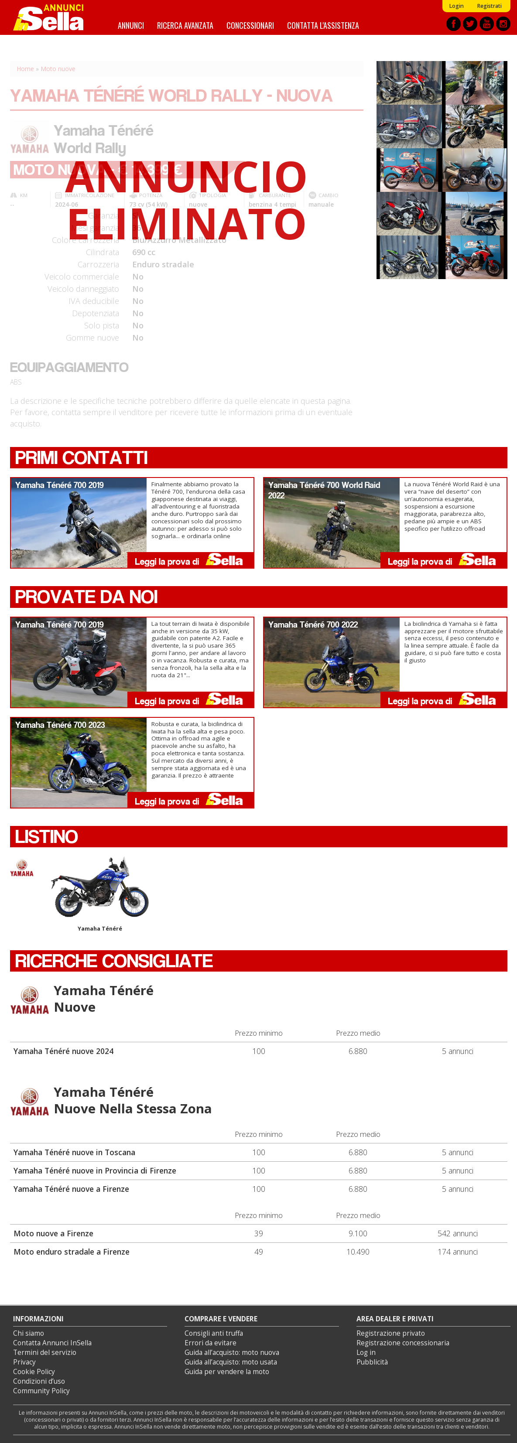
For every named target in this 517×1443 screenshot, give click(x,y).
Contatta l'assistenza (323, 25)
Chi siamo (28, 1333)
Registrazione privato (390, 1333)
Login (456, 6)
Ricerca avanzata (185, 25)
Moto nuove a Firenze (53, 1233)
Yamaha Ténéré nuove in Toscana (74, 1152)
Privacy (24, 1362)
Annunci (131, 25)
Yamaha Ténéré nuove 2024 (63, 1051)
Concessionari (250, 25)
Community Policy (41, 1390)
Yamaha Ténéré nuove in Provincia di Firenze (95, 1170)
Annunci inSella (53, 17)
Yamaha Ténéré (100, 894)
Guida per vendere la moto (227, 1371)
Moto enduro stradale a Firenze (72, 1251)
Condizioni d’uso (39, 1381)
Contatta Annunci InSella (52, 1342)
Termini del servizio (44, 1352)
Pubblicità (372, 1362)
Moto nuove (58, 69)
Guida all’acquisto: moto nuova (232, 1352)
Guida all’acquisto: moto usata (231, 1362)
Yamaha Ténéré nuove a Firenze (71, 1189)
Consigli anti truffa (214, 1333)
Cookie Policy (34, 1371)
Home (25, 69)
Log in (366, 1352)
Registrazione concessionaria (402, 1342)
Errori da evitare (210, 1342)
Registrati (489, 6)
